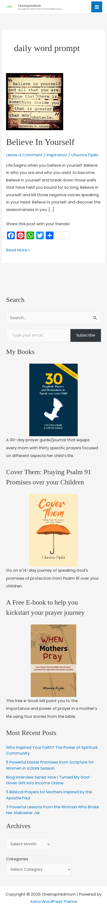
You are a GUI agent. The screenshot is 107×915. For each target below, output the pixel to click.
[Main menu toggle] (96, 6)
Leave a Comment (24, 155)
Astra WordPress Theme (53, 901)
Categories (17, 859)
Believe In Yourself (40, 142)
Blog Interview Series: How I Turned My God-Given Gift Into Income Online (48, 780)
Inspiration (56, 155)
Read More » (18, 250)
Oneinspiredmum (29, 6)
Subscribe (85, 335)
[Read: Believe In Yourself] (34, 101)
